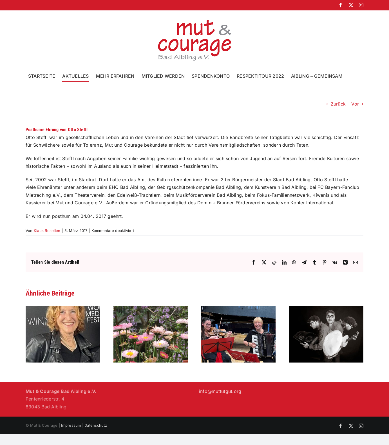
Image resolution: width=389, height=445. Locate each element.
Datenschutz (95, 425)
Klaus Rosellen (47, 230)
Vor (355, 104)
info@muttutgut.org (220, 391)
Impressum (71, 425)
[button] (352, 76)
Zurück (338, 104)
